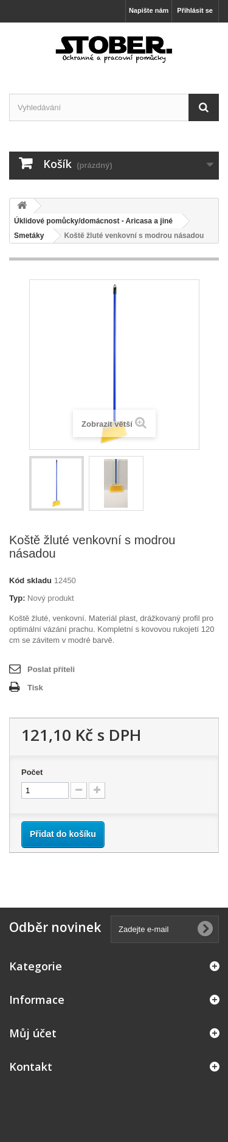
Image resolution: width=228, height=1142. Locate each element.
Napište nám (148, 10)
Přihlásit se (195, 10)
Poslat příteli (51, 669)
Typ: (17, 598)
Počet (32, 772)
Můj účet (33, 1033)
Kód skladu (30, 580)
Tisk (35, 687)
